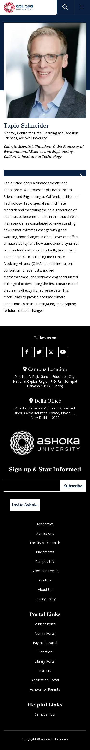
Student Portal (45, 624)
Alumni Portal (45, 633)
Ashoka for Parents (45, 689)
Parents (45, 670)
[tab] (45, 173)
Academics (45, 524)
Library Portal (45, 661)
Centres (45, 580)
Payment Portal (45, 642)
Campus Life (45, 561)
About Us (45, 589)
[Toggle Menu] (81, 7)
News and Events (45, 570)
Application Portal (45, 680)
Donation (45, 652)
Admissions (45, 533)
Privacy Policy (45, 599)
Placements (45, 552)
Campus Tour (45, 714)
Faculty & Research (45, 542)
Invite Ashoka (25, 504)
